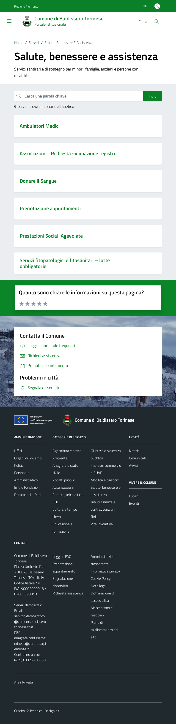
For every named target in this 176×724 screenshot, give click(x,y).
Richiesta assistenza (67, 593)
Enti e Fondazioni (27, 487)
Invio (152, 96)
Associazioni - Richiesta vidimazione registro (68, 153)
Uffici (18, 450)
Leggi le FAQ (62, 556)
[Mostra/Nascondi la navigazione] (9, 21)
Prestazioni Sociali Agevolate (51, 235)
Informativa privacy (105, 571)
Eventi (134, 503)
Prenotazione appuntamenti (50, 208)
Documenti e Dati (27, 494)
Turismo (96, 516)
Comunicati (137, 458)
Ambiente (59, 458)
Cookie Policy (101, 578)
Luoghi (134, 496)
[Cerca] (156, 21)
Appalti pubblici (63, 480)
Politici (19, 465)
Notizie (134, 450)
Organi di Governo (27, 458)
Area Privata (23, 682)
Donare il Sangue (38, 180)
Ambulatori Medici (40, 126)
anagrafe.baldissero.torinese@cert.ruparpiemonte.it (30, 643)
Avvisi (133, 465)
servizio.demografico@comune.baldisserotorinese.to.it (30, 621)
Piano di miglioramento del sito (104, 630)
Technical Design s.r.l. (45, 710)
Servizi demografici (28, 605)
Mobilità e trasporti (105, 480)
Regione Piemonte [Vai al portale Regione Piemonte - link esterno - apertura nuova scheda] (26, 6)
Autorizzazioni (63, 487)
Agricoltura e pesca (66, 450)
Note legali (99, 585)
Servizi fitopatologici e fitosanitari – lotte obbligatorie (65, 263)
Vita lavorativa (102, 524)
